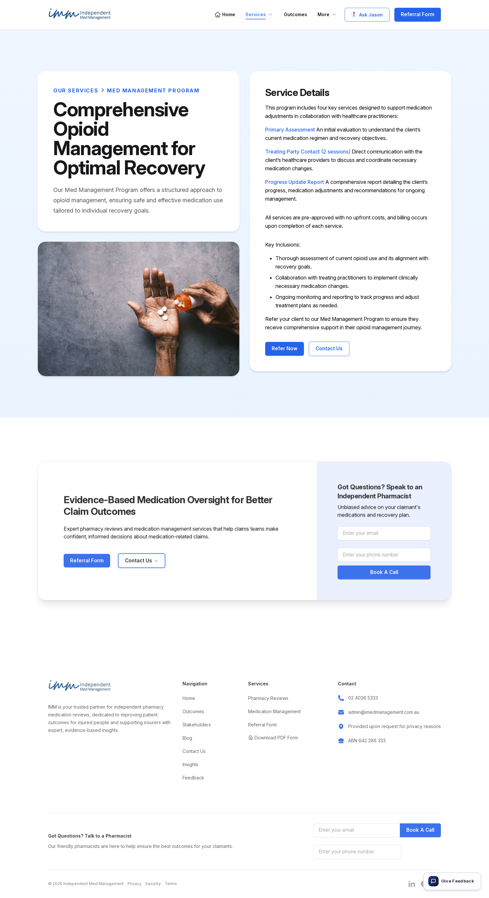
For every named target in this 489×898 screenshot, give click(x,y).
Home (224, 14)
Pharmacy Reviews (268, 698)
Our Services (75, 90)
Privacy (134, 883)
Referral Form (417, 14)
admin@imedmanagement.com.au (383, 712)
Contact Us (329, 348)
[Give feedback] (452, 881)
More (327, 14)
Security (153, 883)
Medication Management (274, 711)
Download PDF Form (273, 737)
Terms (171, 883)
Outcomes (295, 14)
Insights (190, 764)
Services (259, 14)
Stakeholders (196, 724)
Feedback (193, 777)
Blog (187, 738)
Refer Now (284, 348)
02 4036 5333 (363, 698)
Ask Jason (367, 14)
